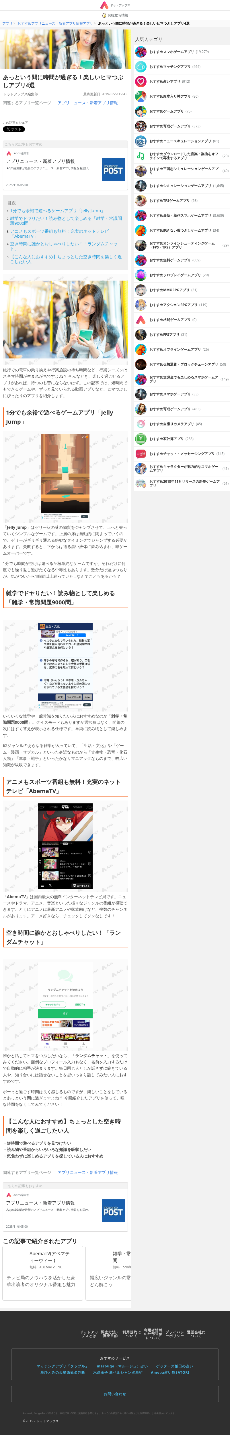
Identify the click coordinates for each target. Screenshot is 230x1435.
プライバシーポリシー (174, 1334)
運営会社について (196, 1334)
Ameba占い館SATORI (170, 1372)
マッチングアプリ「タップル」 (63, 1366)
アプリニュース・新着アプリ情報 (88, 102)
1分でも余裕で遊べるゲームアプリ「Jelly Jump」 (57, 210)
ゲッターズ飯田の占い (174, 1366)
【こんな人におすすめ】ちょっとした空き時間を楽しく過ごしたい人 (66, 259)
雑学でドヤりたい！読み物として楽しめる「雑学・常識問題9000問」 (66, 220)
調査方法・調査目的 (110, 1334)
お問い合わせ (115, 1393)
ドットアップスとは (89, 1334)
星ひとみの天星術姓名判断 (62, 1372)
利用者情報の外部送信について (153, 1334)
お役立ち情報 (115, 15)
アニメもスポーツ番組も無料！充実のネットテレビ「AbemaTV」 (59, 233)
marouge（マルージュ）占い (122, 1366)
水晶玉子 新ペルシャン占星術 (118, 1372)
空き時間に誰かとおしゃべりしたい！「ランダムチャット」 (64, 246)
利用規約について (131, 1334)
